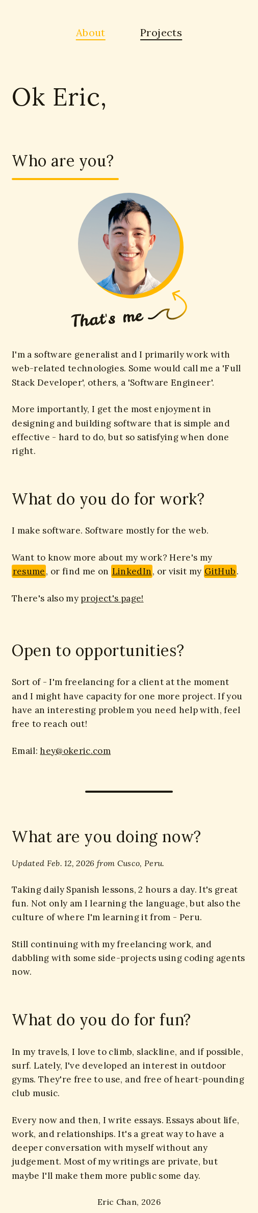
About (91, 32)
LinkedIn (132, 571)
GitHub (220, 571)
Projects (161, 32)
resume (29, 571)
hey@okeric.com (75, 750)
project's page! (112, 598)
